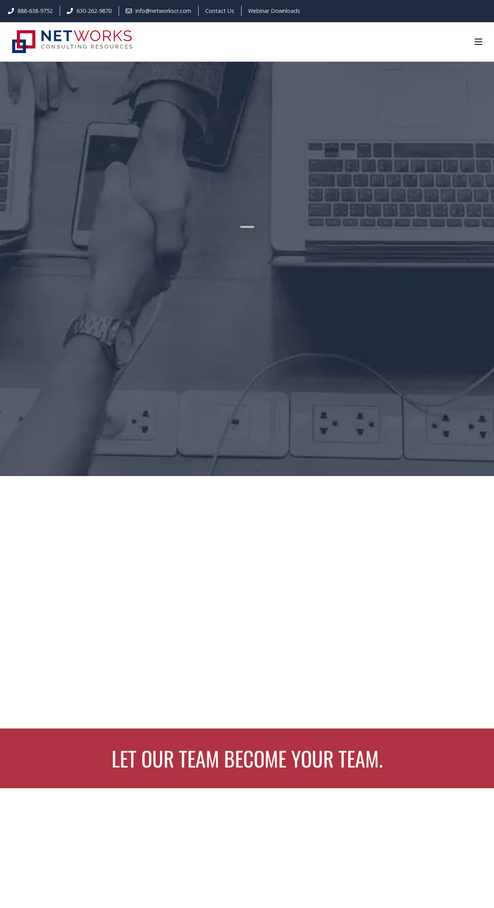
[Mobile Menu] (478, 41)
